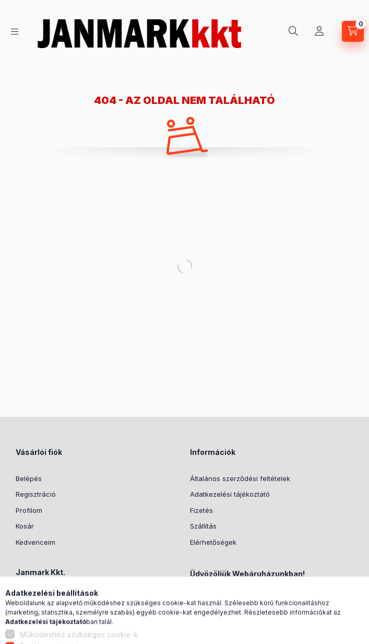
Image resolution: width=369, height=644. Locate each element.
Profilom (29, 510)
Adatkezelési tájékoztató (230, 494)
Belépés (29, 478)
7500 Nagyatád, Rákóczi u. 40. (77, 598)
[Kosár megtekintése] (353, 31)
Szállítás (203, 526)
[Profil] (319, 31)
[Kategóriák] (14, 31)
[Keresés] (293, 31)
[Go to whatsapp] (344, 614)
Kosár (25, 526)
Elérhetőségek (213, 542)
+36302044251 (52, 615)
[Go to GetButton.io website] (344, 633)
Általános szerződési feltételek (240, 478)
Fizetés (201, 510)
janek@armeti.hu (55, 630)
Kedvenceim (35, 542)
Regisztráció (36, 494)
